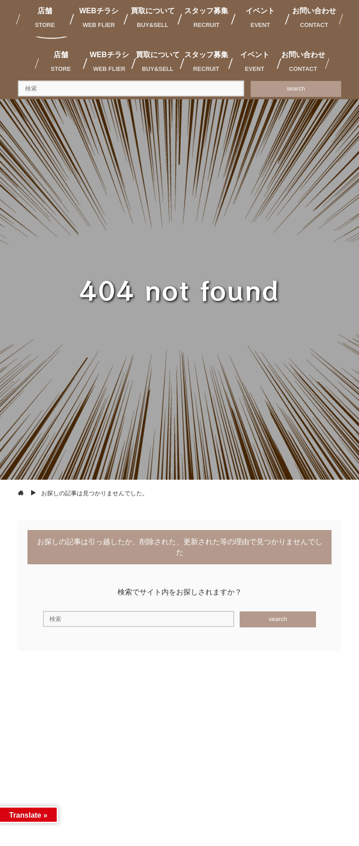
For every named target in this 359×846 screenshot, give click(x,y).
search (296, 88)
